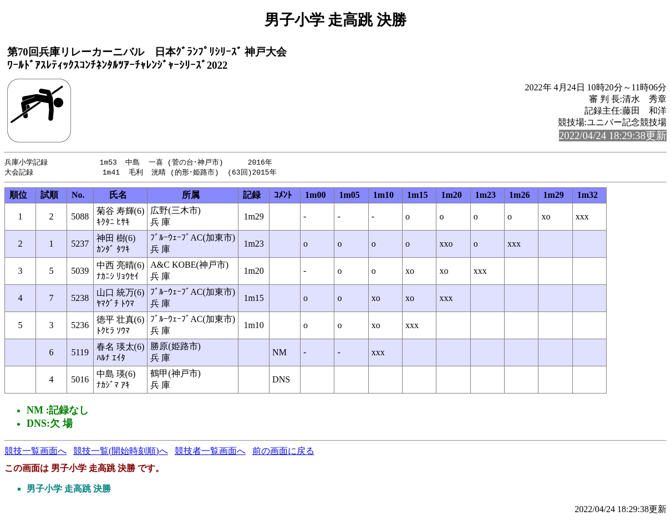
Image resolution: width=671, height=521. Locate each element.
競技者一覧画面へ (210, 452)
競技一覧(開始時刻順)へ (120, 452)
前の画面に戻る (283, 452)
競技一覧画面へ (35, 452)
